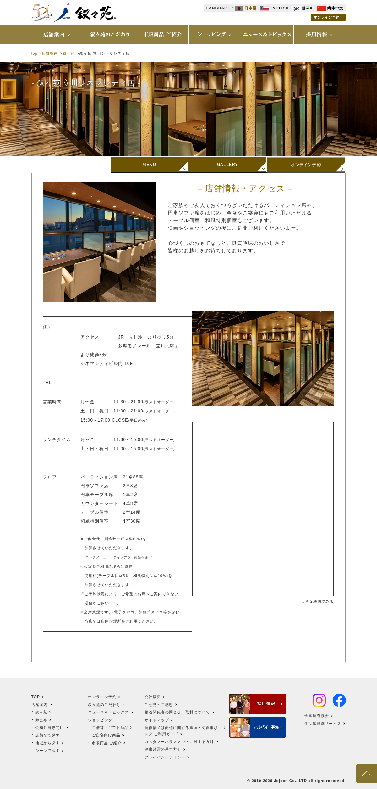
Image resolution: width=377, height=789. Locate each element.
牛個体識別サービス (322, 723)
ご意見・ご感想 (159, 704)
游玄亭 (41, 720)
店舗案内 (50, 53)
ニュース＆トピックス (108, 712)
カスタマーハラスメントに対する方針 (179, 742)
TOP (35, 697)
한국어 (303, 8)
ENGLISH (274, 8)
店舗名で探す (47, 735)
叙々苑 (69, 53)
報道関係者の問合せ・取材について (177, 712)
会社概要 (153, 697)
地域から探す (47, 743)
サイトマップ (157, 720)
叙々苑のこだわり (104, 704)
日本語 (246, 8)
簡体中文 (330, 8)
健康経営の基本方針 (163, 749)
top (34, 53)
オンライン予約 (102, 697)
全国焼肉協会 (316, 715)
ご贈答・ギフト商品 (110, 727)
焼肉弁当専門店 (49, 727)
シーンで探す (47, 750)
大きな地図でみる (317, 601)
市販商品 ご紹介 (107, 743)
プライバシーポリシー (165, 757)
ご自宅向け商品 (106, 735)
